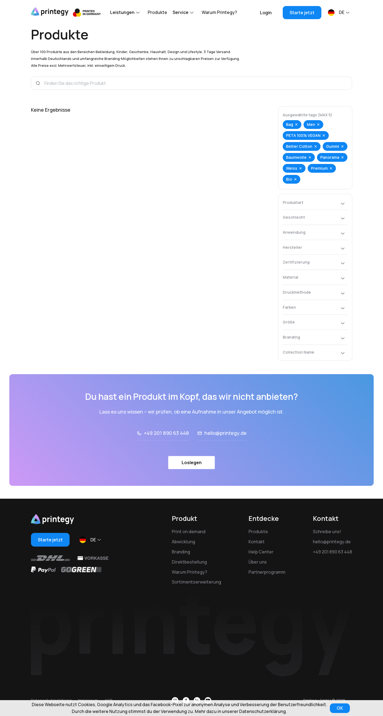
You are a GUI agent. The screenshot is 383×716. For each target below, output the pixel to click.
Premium (319, 168)
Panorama (329, 157)
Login (266, 13)
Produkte (157, 12)
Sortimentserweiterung (196, 582)
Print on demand (188, 532)
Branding (181, 552)
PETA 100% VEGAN (303, 135)
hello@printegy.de (332, 542)
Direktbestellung (189, 562)
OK (340, 708)
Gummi (332, 146)
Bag (289, 124)
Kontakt (256, 542)
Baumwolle (296, 157)
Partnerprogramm (266, 572)
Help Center (260, 552)
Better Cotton (299, 146)
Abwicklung (183, 542)
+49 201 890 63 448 (332, 552)
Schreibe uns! (327, 532)
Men (311, 124)
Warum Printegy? (219, 12)
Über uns (257, 562)
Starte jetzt (302, 13)
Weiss (291, 168)
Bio (289, 179)
